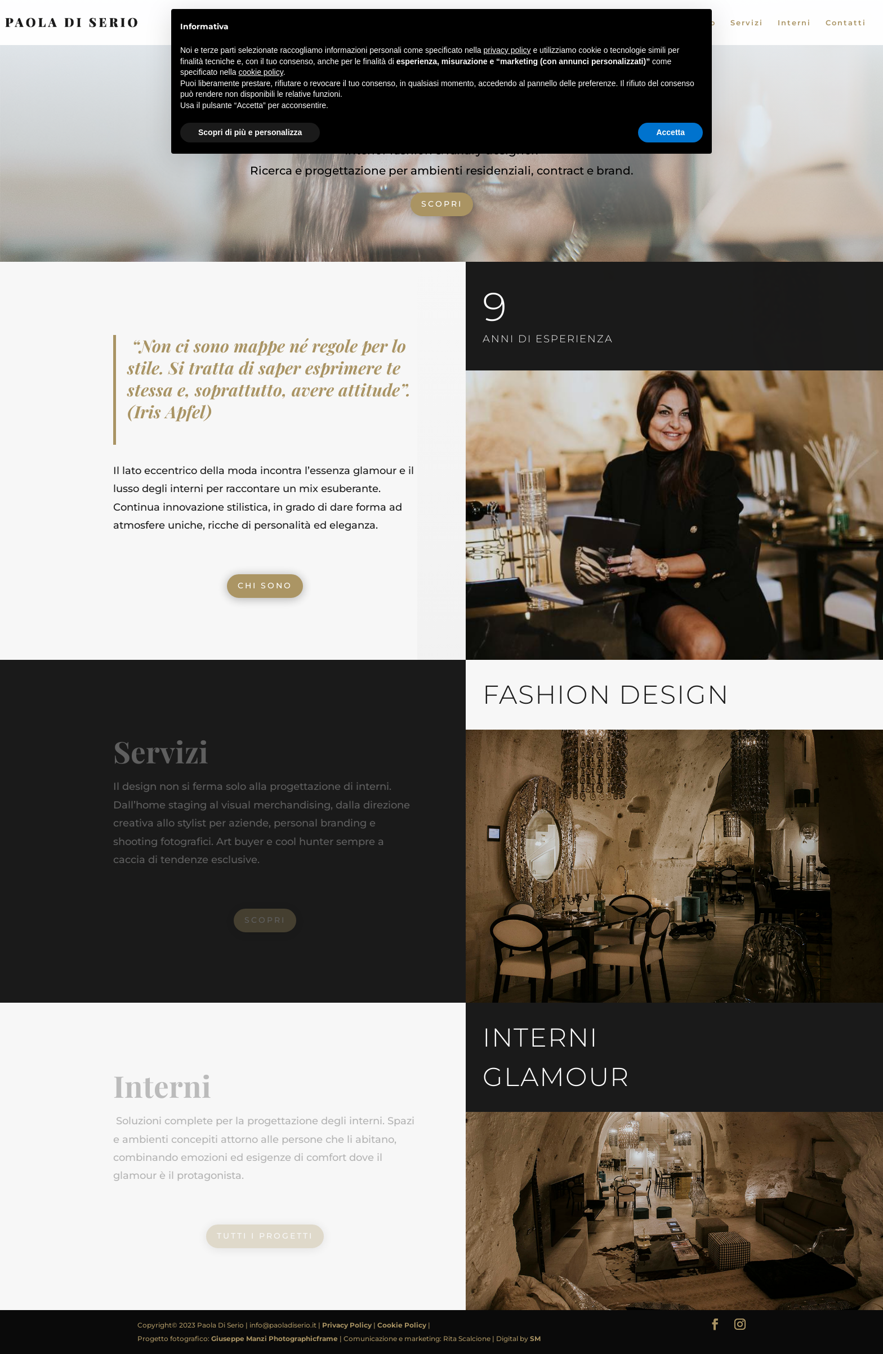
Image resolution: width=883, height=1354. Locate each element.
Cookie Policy (402, 1325)
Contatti (846, 23)
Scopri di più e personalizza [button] (250, 132)
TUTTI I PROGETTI (265, 1236)
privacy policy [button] (507, 50)
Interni (794, 23)
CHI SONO (265, 585)
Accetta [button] (670, 132)
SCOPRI (441, 204)
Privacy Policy (347, 1325)
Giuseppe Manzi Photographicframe (275, 1338)
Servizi (746, 23)
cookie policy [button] (261, 72)
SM (535, 1338)
